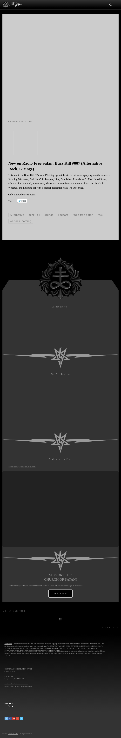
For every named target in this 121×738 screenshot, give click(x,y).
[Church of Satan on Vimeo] (21, 718)
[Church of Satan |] (12, 4)
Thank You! (8, 644)
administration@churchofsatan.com (16, 684)
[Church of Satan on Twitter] (6, 718)
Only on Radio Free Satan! (22, 194)
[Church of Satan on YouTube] (13, 718)
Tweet (11, 201)
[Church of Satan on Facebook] (10, 718)
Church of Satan (13, 734)
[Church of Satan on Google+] (17, 718)
